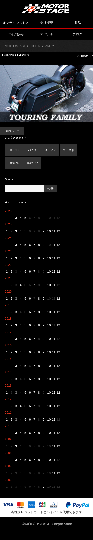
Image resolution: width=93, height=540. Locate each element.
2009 (8, 439)
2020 (8, 291)
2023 (8, 251)
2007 (8, 466)
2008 (8, 453)
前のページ (12, 130)
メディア (50, 150)
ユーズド (68, 150)
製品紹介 (32, 163)
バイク (32, 150)
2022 (8, 265)
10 (49, 231)
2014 (8, 372)
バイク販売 (15, 34)
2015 (8, 359)
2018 (8, 318)
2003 (8, 480)
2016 (8, 345)
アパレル (46, 34)
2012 (8, 399)
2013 (8, 385)
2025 (8, 224)
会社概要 (46, 23)
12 (58, 231)
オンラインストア (16, 23)
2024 (8, 238)
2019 (8, 305)
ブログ (77, 34)
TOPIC (13, 150)
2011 (8, 412)
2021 (8, 278)
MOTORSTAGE (15, 46)
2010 (8, 426)
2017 (8, 332)
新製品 (14, 163)
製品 (77, 23)
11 (53, 231)
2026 (8, 211)
